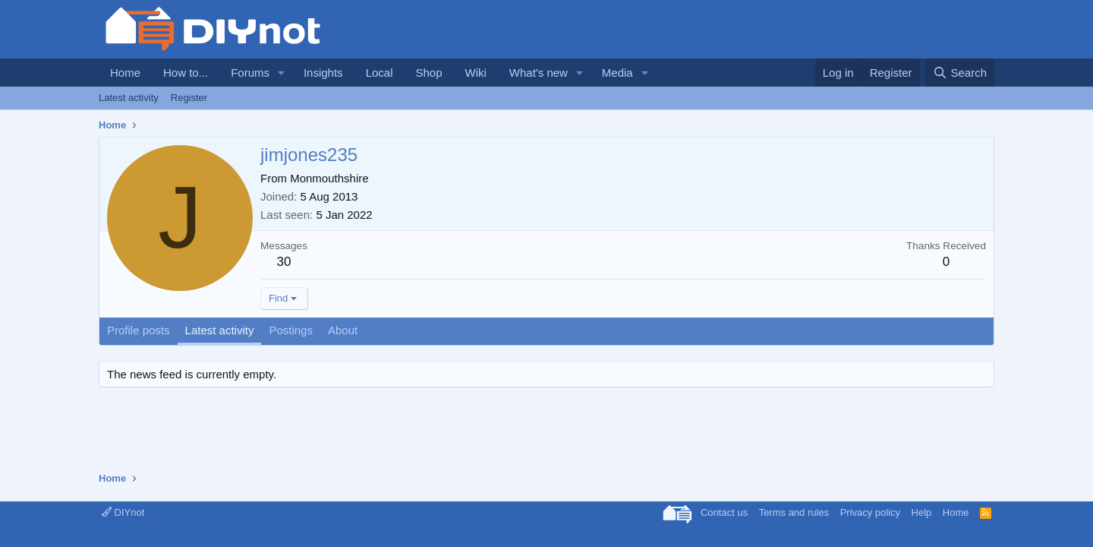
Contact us (724, 512)
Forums (250, 72)
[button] (281, 72)
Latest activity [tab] (219, 330)
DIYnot (123, 512)
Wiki (476, 72)
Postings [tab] (291, 330)
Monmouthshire (329, 178)
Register (189, 97)
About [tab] (343, 330)
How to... (185, 72)
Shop (428, 72)
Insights (323, 72)
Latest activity (129, 97)
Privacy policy (870, 512)
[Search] (959, 72)
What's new (538, 72)
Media (617, 72)
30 (284, 262)
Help (922, 512)
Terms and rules (794, 512)
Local (379, 72)
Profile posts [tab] (138, 330)
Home (125, 72)
